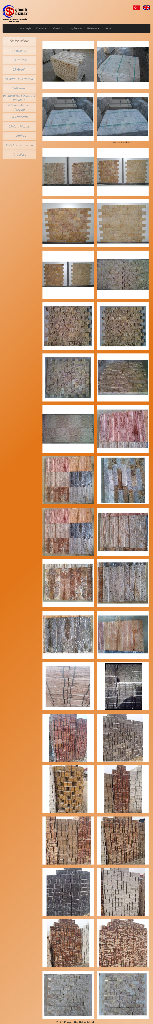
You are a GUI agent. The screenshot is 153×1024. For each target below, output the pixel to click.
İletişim (108, 28)
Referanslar (93, 28)
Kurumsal (41, 28)
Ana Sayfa (25, 28)
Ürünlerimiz (58, 28)
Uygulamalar (75, 28)
